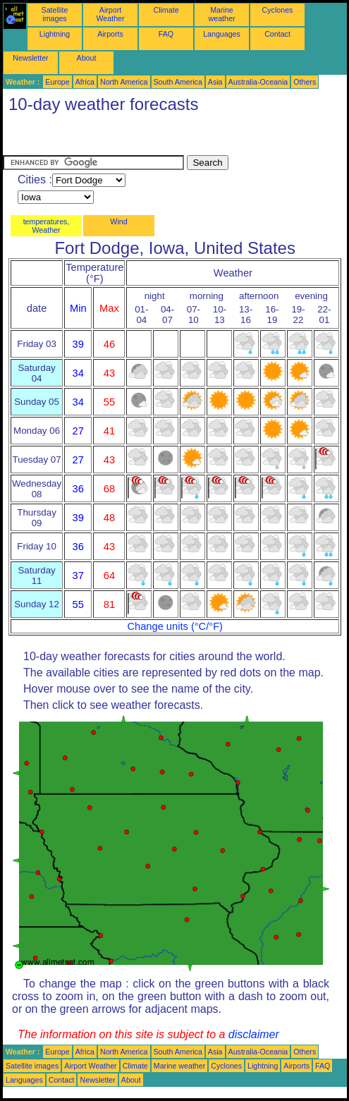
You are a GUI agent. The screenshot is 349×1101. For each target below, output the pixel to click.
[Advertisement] (115, 137)
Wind (118, 221)
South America (178, 82)
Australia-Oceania (258, 82)
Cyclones (277, 10)
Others (304, 82)
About (87, 58)
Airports (110, 34)
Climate (165, 10)
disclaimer (253, 1034)
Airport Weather (110, 14)
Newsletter (30, 58)
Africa (84, 82)
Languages (221, 34)
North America (124, 82)
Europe (57, 82)
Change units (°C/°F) (175, 626)
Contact (277, 34)
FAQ (166, 34)
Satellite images (55, 14)
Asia (215, 82)
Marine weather (222, 14)
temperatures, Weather (46, 225)
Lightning (54, 34)
